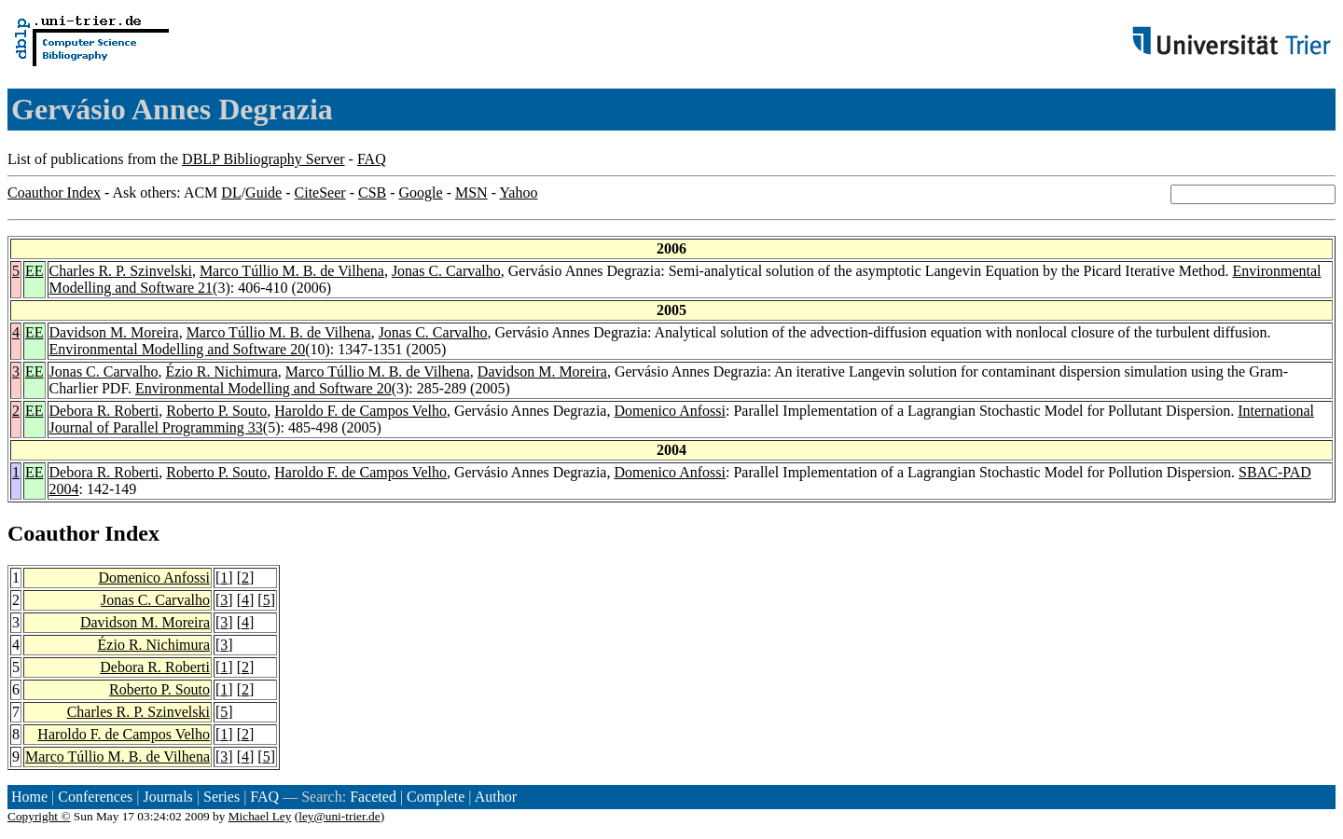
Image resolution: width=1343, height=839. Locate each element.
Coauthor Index (54, 192)
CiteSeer (320, 192)
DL (231, 192)
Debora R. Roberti (104, 411)
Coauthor (53, 533)
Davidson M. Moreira (114, 332)
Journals (167, 797)
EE (34, 271)
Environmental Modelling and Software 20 (177, 349)
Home (29, 797)
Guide (263, 192)
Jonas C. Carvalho (446, 271)
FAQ (371, 159)
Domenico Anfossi (670, 411)
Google (421, 192)
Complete (435, 797)
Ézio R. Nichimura (221, 371)
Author (496, 797)
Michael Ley (260, 816)
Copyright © (39, 816)
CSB (372, 192)
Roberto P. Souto (216, 411)
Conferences (95, 797)
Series (221, 797)
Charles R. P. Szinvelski (120, 271)
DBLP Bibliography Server (263, 159)
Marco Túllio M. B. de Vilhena (292, 271)
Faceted (373, 797)
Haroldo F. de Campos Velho (360, 411)
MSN (471, 192)
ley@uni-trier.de (339, 816)
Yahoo (518, 192)
